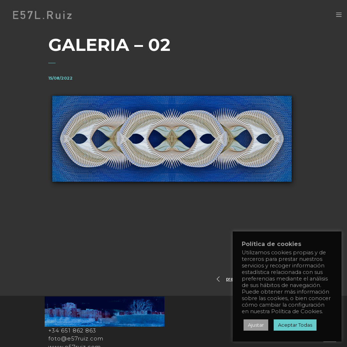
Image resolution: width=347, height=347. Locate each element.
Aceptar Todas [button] (295, 325)
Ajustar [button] (256, 325)
